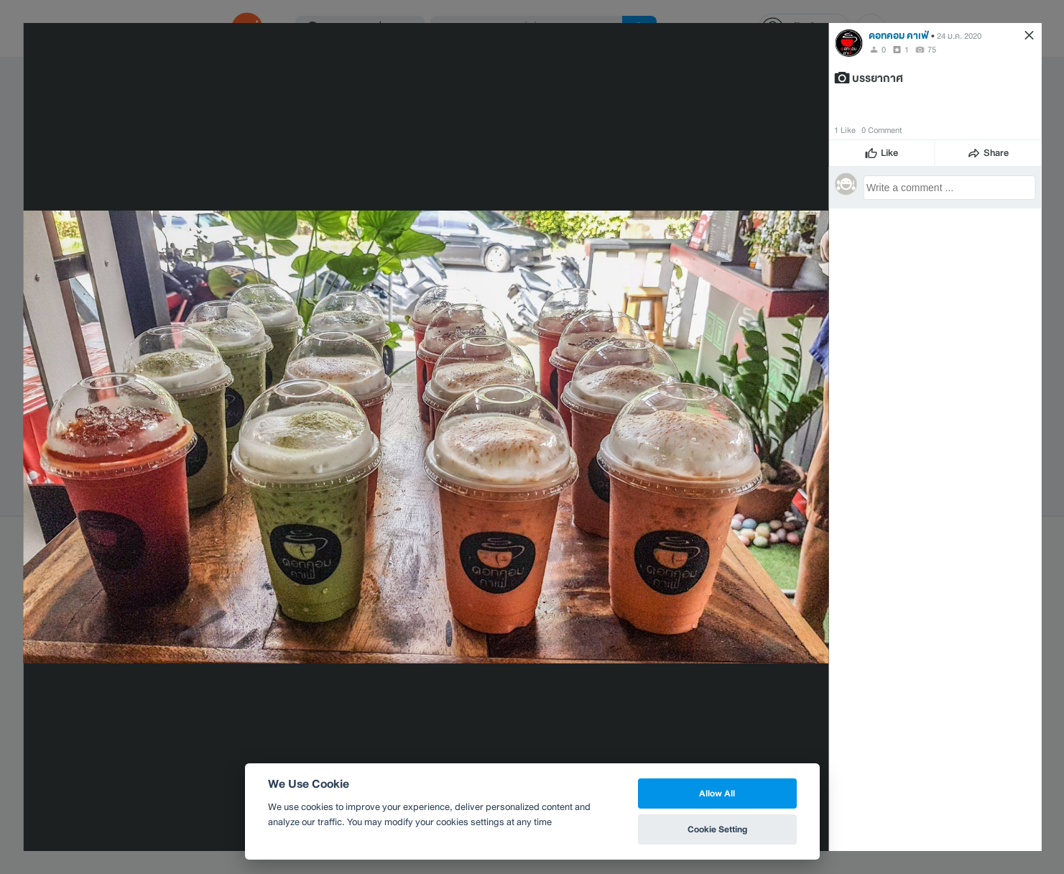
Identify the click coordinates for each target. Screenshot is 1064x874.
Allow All (717, 793)
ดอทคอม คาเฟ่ (899, 35)
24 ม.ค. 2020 (959, 35)
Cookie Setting (717, 829)
